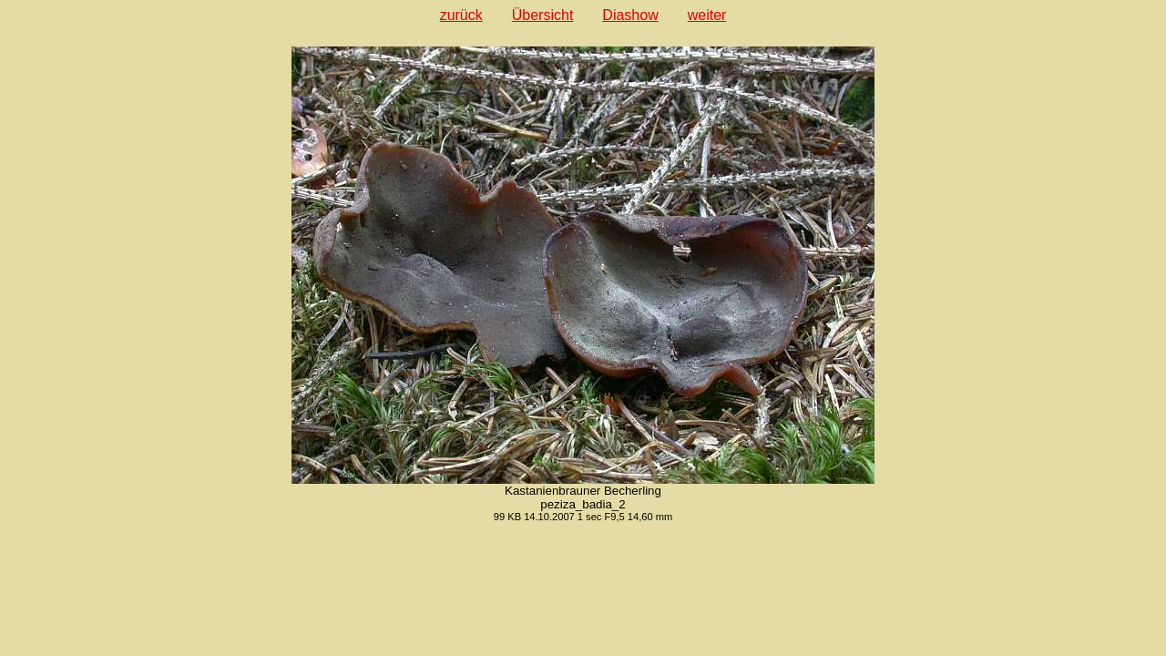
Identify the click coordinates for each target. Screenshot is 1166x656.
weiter (707, 15)
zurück (461, 15)
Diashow (630, 15)
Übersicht (543, 15)
